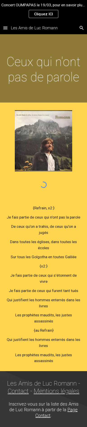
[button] (5, 28)
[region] (43, 11)
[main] (43, 69)
